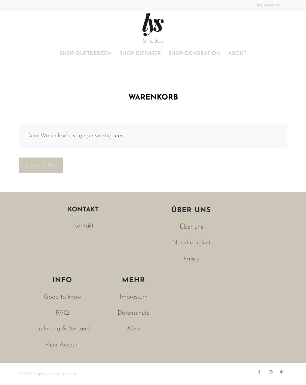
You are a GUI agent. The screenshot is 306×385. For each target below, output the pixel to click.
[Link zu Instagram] (270, 372)
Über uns (191, 227)
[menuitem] (268, 5)
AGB (133, 329)
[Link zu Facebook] (259, 372)
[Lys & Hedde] (153, 28)
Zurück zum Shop (40, 165)
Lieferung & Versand (62, 329)
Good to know (62, 297)
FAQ (62, 313)
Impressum (133, 297)
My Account (268, 5)
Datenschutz (133, 313)
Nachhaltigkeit (191, 242)
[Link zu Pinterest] (281, 372)
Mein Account (62, 345)
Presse (191, 259)
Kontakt (83, 226)
